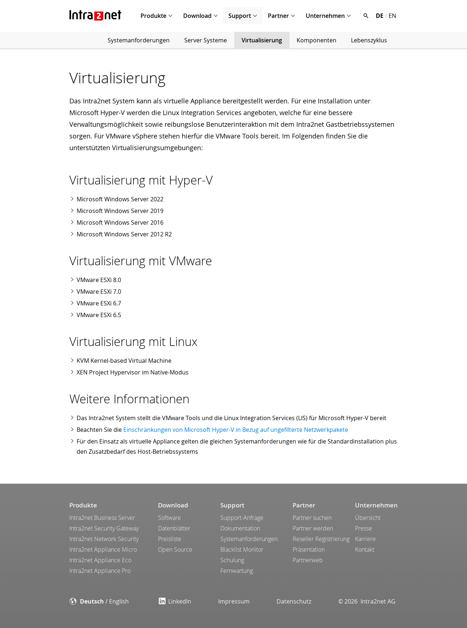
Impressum (234, 601)
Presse (363, 528)
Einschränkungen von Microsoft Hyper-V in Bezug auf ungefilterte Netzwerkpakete (235, 430)
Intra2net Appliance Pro (100, 571)
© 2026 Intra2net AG (366, 601)
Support (239, 16)
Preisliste (169, 539)
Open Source (175, 549)
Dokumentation (240, 528)
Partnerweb (308, 560)
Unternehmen (325, 16)
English (119, 601)
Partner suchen (312, 518)
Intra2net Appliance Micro (103, 549)
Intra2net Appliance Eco (100, 560)
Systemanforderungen (139, 40)
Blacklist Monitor (241, 549)
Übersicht (368, 518)
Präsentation (309, 549)
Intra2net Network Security (104, 539)
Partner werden (313, 528)
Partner (278, 16)
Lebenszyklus (369, 40)
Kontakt (364, 549)
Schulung (232, 560)
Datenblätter (174, 528)
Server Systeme (205, 40)
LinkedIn (175, 601)
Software (169, 518)
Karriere (365, 539)
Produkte (153, 16)
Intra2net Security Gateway (104, 528)
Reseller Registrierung (321, 539)
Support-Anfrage (241, 518)
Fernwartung (236, 571)
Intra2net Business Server (102, 518)
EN (392, 16)
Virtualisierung (262, 40)
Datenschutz (294, 601)
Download (197, 16)
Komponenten (316, 40)
